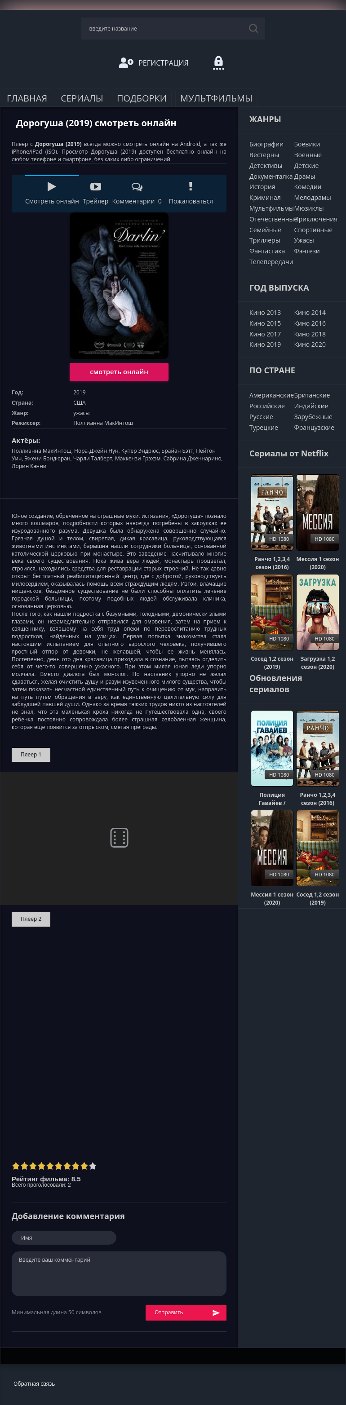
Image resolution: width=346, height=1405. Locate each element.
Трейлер (95, 193)
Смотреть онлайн (52, 193)
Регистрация (154, 62)
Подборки (142, 98)
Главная (27, 98)
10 (93, 1166)
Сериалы (82, 98)
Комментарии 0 (136, 193)
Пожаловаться (191, 193)
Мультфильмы (216, 98)
